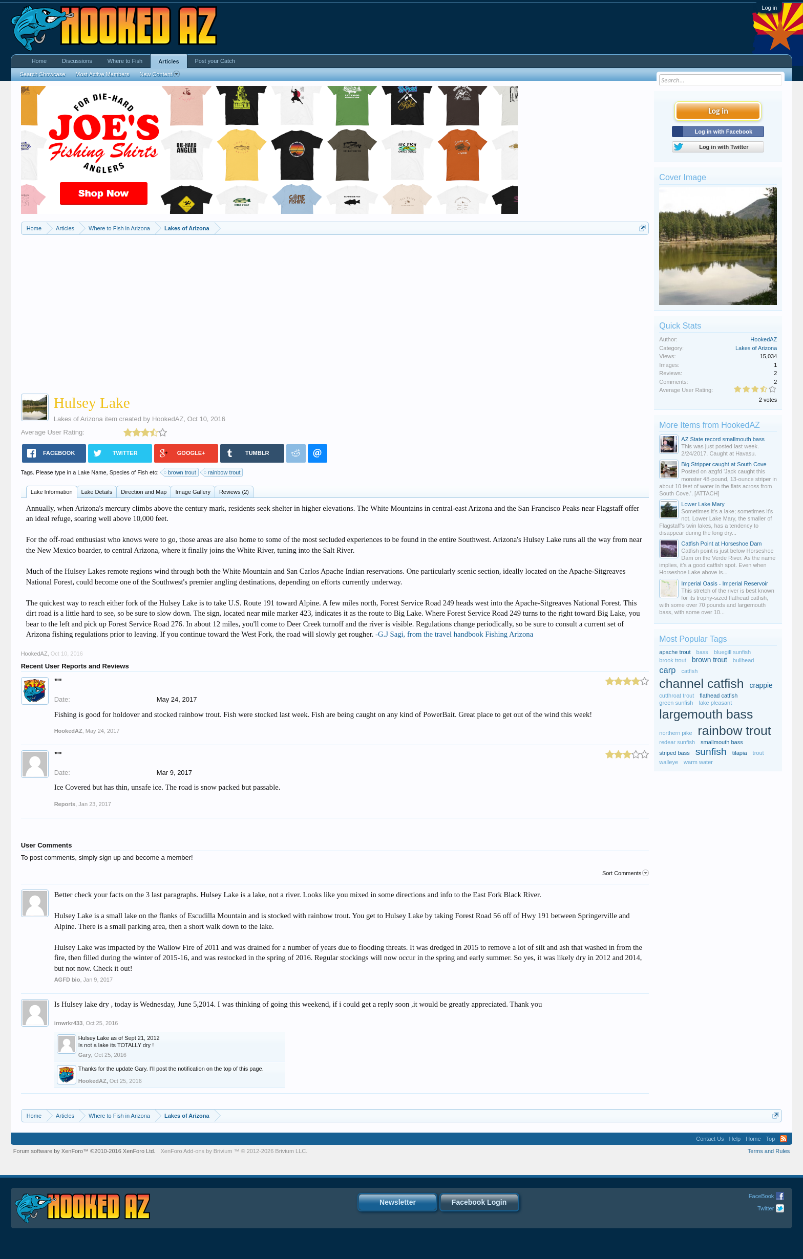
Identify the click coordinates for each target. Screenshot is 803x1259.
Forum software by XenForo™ (84, 1151)
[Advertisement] (335, 311)
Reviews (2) (234, 492)
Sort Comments (625, 873)
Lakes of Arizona (78, 419)
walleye (668, 762)
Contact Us (710, 1139)
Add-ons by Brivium (233, 1151)
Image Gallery (192, 492)
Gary (84, 1055)
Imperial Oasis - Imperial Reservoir (724, 583)
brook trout (672, 660)
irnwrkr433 (68, 1023)
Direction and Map (143, 492)
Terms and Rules (769, 1151)
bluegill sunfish (732, 652)
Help (735, 1139)
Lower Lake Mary (702, 504)
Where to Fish (125, 61)
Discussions (77, 61)
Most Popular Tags (693, 639)
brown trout (180, 472)
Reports (65, 804)
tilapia (739, 753)
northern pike (675, 733)
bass (702, 652)
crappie (761, 685)
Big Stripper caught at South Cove (723, 464)
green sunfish (676, 703)
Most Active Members (102, 74)
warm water (698, 762)
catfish (690, 671)
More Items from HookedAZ (709, 425)
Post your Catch (215, 61)
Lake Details (97, 492)
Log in (769, 8)
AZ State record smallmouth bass (723, 439)
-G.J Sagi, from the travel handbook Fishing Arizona (454, 634)
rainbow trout (223, 472)
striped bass (674, 753)
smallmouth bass (722, 742)
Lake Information (52, 492)
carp (667, 670)
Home (39, 61)
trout (758, 753)
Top (770, 1139)
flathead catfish (718, 695)
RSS (783, 1138)
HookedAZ (167, 419)
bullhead (743, 660)
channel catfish (701, 683)
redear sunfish (677, 742)
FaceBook (761, 1196)
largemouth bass (706, 714)
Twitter (765, 1208)
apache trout (674, 652)
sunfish (711, 751)
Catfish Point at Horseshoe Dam (721, 543)
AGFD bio (67, 979)
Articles (168, 61)
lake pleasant (715, 703)
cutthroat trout (676, 695)
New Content (159, 74)
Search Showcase (43, 74)
